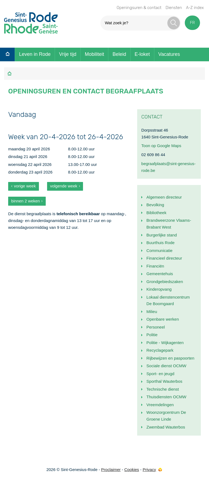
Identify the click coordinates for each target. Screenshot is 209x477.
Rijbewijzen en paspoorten (170, 358)
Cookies (131, 469)
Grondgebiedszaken (164, 281)
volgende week (63, 186)
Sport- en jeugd (160, 373)
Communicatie (159, 250)
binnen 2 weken (25, 201)
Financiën (155, 266)
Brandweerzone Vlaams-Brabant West (168, 223)
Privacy (149, 469)
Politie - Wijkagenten (165, 342)
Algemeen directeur (164, 197)
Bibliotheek (156, 212)
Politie (152, 334)
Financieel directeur (164, 258)
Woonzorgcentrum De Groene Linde (166, 415)
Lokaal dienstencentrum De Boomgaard (168, 300)
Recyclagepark (159, 350)
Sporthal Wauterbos (164, 381)
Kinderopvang (159, 289)
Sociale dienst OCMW (166, 365)
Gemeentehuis (159, 273)
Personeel (155, 327)
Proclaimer (111, 469)
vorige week (25, 186)
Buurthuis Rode (160, 242)
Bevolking (155, 204)
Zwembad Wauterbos (165, 427)
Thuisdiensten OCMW (166, 396)
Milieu (151, 311)
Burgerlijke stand (161, 235)
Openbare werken (162, 319)
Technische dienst (162, 389)
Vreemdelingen (160, 404)
